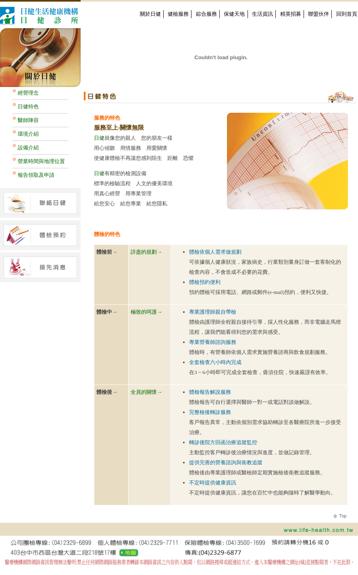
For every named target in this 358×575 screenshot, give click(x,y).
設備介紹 (28, 148)
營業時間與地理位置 (41, 161)
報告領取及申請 (36, 175)
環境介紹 (28, 134)
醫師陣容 (28, 120)
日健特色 (28, 106)
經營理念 (28, 93)
